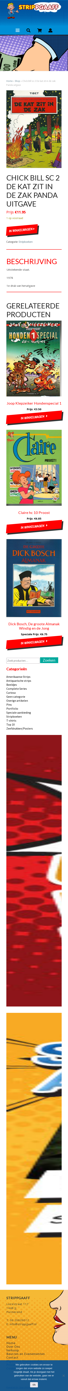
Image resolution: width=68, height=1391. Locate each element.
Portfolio (12, 708)
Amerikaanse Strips (18, 676)
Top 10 (10, 724)
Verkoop (12, 1350)
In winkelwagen (22, 230)
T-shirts (11, 720)
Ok (34, 1384)
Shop (17, 81)
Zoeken (49, 660)
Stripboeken (26, 241)
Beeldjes (11, 684)
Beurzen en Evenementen (25, 1354)
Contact (12, 1357)
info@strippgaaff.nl (23, 1324)
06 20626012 (19, 1320)
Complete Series (16, 688)
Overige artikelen (17, 700)
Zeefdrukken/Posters (19, 728)
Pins (9, 704)
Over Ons (13, 1346)
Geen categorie (15, 696)
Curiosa (11, 692)
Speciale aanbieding (18, 712)
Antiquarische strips (18, 680)
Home (9, 81)
